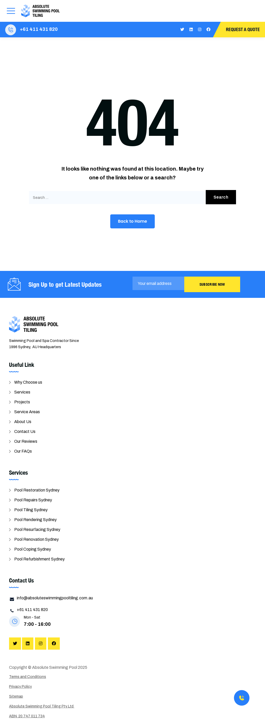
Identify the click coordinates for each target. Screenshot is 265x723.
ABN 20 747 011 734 (27, 716)
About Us (22, 421)
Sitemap (16, 696)
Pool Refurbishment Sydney (39, 559)
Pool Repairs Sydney (33, 500)
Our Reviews (25, 441)
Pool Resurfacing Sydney (37, 529)
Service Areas (27, 412)
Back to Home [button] (132, 221)
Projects (22, 402)
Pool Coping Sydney (32, 549)
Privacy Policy (20, 687)
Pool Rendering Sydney (35, 519)
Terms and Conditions (27, 677)
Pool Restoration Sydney (37, 490)
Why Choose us (28, 382)
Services (22, 392)
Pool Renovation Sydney (36, 539)
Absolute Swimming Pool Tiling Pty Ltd (41, 706)
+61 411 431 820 (39, 29)
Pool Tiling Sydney (31, 510)
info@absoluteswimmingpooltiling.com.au (55, 598)
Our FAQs (23, 451)
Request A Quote (243, 29)
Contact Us (24, 431)
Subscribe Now (212, 284)
